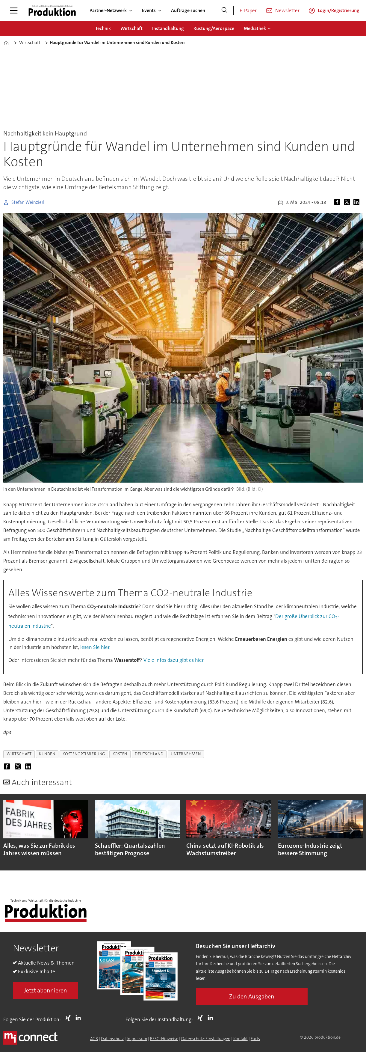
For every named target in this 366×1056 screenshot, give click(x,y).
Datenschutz (112, 1038)
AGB (94, 1038)
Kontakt (240, 1038)
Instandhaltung (168, 28)
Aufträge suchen (188, 10)
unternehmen (186, 754)
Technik (103, 28)
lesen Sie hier (94, 647)
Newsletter (287, 10)
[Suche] (224, 10)
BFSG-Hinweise (164, 1038)
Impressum (137, 1038)
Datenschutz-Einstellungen (205, 1038)
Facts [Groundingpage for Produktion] (255, 1038)
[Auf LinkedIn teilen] (357, 202)
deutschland (149, 754)
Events (149, 10)
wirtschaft (19, 754)
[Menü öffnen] (13, 10)
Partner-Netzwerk (108, 10)
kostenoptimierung (84, 754)
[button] (351, 830)
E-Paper (248, 10)
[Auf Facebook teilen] (338, 202)
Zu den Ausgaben (251, 996)
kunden (47, 754)
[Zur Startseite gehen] (52, 10)
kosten (120, 754)
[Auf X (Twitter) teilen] (348, 202)
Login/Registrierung (338, 10)
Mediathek (255, 28)
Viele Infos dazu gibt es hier (173, 660)
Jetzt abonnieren (45, 990)
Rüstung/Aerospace (213, 28)
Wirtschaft (131, 28)
